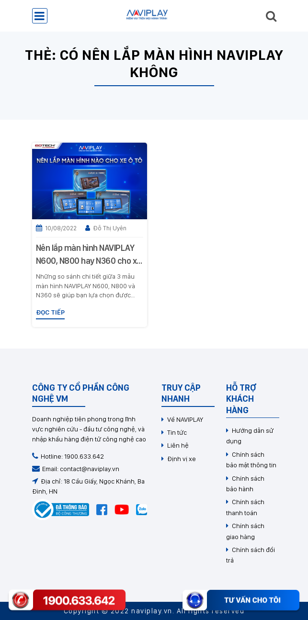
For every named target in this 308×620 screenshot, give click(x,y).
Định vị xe (181, 458)
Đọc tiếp (50, 312)
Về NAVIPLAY (185, 419)
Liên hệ (178, 445)
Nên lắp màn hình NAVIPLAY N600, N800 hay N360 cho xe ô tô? (88, 255)
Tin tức (177, 432)
